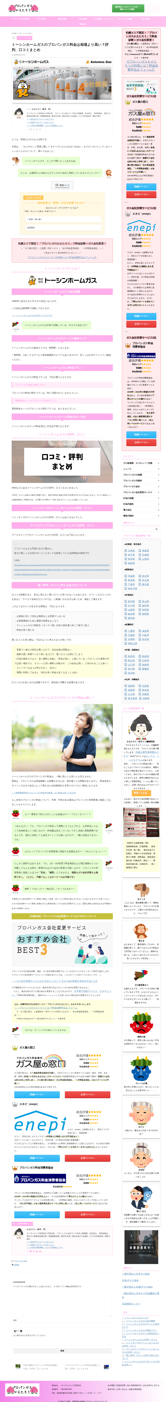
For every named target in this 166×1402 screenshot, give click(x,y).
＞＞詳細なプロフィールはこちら (39, 122)
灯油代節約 (83, 19)
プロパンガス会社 (20, 1259)
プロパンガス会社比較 (20, 19)
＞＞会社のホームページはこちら (39, 119)
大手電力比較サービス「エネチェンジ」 (91, 991)
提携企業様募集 (124, 1386)
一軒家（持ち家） (36, 219)
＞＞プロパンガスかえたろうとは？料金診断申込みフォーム (40, 1007)
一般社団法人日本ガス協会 (133, 1255)
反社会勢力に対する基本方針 (149, 1382)
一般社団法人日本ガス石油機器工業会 (138, 1273)
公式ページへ (87, 1093)
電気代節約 (62, 19)
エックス (147, 738)
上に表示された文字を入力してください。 (30, 1332)
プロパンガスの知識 (124, 19)
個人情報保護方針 (131, 1382)
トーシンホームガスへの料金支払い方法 (140, 1306)
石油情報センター (129, 1279)
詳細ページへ (37, 1093)
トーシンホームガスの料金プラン (137, 1303)
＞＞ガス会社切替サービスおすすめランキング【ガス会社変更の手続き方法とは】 (48, 981)
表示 (67, 184)
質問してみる (140, 774)
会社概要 (111, 1382)
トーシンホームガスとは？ (134, 1293)
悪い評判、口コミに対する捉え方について (141, 1325)
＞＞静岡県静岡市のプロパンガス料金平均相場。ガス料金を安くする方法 (48, 793)
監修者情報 (119, 1382)
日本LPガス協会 (129, 1261)
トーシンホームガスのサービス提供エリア (141, 1300)
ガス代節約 (41, 19)
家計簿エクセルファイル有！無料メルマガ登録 (127, 8)
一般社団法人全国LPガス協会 (135, 1267)
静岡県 (16, 1262)
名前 (15, 1317)
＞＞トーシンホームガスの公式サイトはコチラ (35, 316)
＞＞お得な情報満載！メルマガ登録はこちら (43, 125)
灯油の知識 (145, 19)
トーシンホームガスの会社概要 (136, 1297)
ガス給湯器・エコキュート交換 (104, 20)
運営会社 (83, 24)
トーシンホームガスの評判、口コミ (137, 1309)
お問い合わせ (112, 1386)
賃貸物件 (31, 227)
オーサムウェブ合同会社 (69, 1382)
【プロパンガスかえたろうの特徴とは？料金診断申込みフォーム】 (62, 257)
